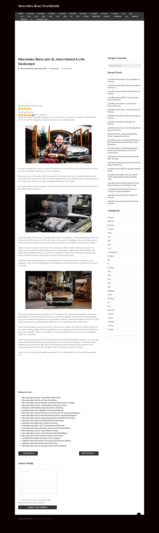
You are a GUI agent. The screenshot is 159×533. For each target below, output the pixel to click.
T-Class (118, 13)
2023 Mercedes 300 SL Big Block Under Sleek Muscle (43, 409)
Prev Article (28, 452)
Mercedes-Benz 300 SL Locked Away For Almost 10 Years (44, 404)
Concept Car (53, 18)
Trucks (34, 18)
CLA (126, 13)
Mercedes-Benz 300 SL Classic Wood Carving (40, 430)
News (20, 13)
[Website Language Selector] (124, 65)
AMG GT (111, 16)
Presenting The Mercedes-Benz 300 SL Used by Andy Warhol (46, 427)
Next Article (88, 452)
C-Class (52, 13)
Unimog (24, 18)
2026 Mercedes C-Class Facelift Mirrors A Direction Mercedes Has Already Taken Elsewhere (124, 141)
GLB (44, 16)
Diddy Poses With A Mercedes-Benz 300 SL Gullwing (42, 407)
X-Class (107, 13)
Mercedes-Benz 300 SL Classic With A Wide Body (41, 397)
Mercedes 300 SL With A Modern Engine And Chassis (42, 435)
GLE (59, 16)
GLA (36, 16)
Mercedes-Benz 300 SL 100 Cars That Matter (39, 399)
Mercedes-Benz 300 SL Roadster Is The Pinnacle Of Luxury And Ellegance (51, 412)
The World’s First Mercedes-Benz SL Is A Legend (41, 437)
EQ (131, 16)
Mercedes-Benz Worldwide (38, 6)
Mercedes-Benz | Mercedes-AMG (34, 68)
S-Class (74, 13)
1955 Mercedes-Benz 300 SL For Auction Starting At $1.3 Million (46, 440)
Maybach (122, 16)
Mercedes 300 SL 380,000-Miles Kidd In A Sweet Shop (43, 420)
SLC (81, 16)
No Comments (66, 67)
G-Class (85, 13)
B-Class (41, 13)
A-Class (30, 13)
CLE (134, 13)
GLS (67, 16)
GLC (52, 16)
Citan (89, 16)
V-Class (96, 13)
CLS (22, 16)
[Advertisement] (79, 36)
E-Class (63, 13)
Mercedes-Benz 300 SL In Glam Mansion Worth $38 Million (44, 432)
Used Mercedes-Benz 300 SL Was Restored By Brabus (43, 425)
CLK (29, 16)
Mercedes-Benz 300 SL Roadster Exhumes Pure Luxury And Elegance (49, 414)
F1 (43, 18)
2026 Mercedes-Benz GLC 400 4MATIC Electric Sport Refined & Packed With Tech (123, 176)
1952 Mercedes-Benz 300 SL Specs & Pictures (40, 422)
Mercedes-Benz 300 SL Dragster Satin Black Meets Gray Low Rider (48, 402)
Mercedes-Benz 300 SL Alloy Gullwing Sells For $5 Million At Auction (48, 417)
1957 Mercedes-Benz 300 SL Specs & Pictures (40, 442)
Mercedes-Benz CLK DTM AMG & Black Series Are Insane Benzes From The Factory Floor (123, 150)
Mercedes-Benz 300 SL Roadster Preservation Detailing (44, 445)
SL (74, 16)
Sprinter (100, 16)
